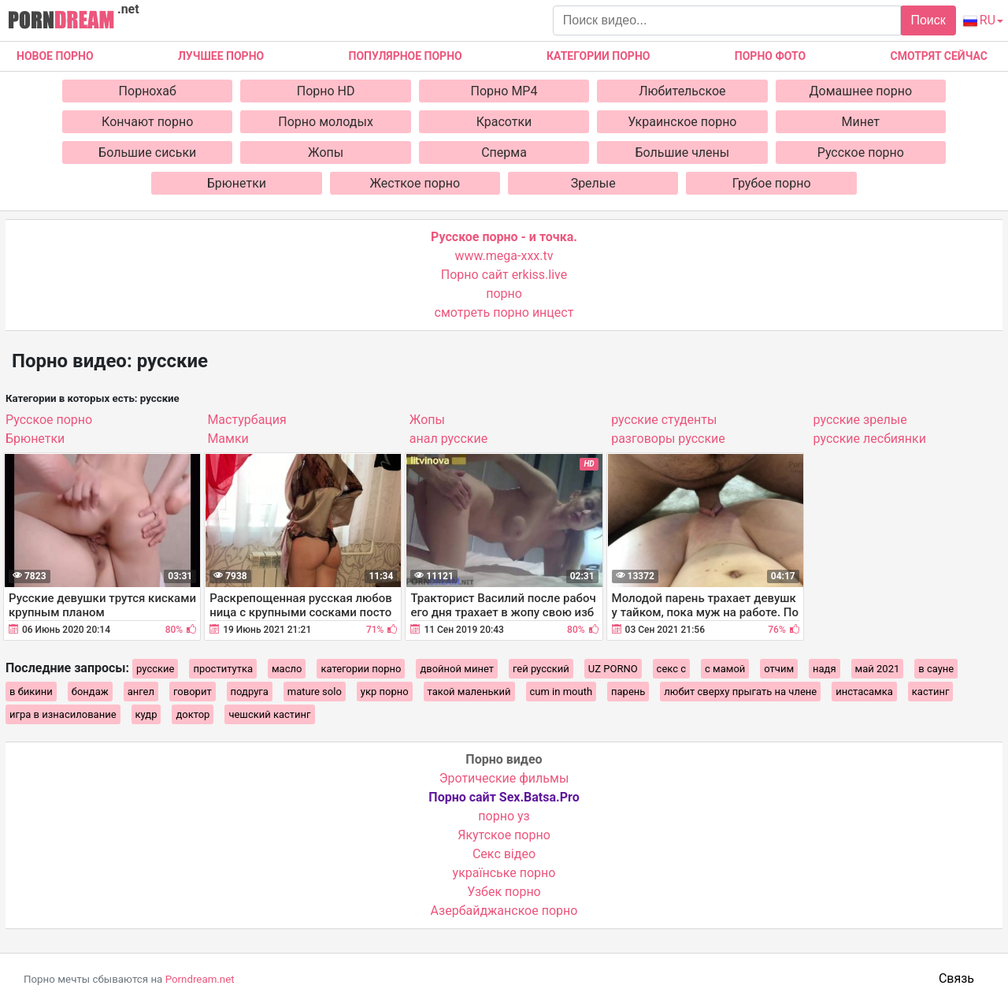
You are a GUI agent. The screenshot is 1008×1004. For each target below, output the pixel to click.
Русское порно (860, 152)
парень (628, 691)
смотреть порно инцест (504, 312)
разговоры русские (668, 438)
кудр (146, 714)
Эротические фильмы (504, 778)
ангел (141, 691)
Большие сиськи (147, 152)
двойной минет (457, 669)
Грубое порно (771, 183)
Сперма (504, 152)
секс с (671, 669)
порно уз (503, 816)
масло (287, 669)
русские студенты (664, 419)
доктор (192, 714)
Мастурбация (246, 419)
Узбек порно (504, 891)
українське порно (504, 872)
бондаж (90, 691)
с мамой (725, 669)
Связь (956, 978)
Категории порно (598, 56)
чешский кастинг (269, 714)
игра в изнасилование (63, 714)
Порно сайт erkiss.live (504, 274)
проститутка (223, 669)
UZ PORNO (613, 669)
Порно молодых (325, 121)
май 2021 (877, 669)
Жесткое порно (414, 183)
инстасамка (864, 691)
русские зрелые (860, 419)
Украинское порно (682, 121)
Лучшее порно (221, 56)
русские (155, 669)
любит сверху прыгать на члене (740, 691)
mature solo (314, 691)
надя (824, 669)
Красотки (504, 121)
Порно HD (326, 91)
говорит (192, 691)
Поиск (927, 20)
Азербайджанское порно (504, 910)
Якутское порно (504, 834)
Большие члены (683, 152)
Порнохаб (147, 91)
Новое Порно (55, 56)
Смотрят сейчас (939, 56)
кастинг (931, 691)
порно (504, 293)
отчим (779, 669)
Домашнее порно (861, 91)
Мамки (227, 438)
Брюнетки (236, 183)
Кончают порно (147, 121)
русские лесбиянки (869, 438)
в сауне (936, 669)
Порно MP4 (504, 91)
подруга (250, 691)
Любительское (682, 91)
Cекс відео (504, 853)
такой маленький (469, 691)
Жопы (325, 152)
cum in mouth (561, 691)
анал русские (448, 438)
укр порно (385, 691)
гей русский (541, 669)
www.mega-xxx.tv (504, 255)
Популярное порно (405, 56)
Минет (861, 121)
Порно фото (770, 56)
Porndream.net (200, 979)
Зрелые (593, 183)
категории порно (361, 669)
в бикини (31, 691)
